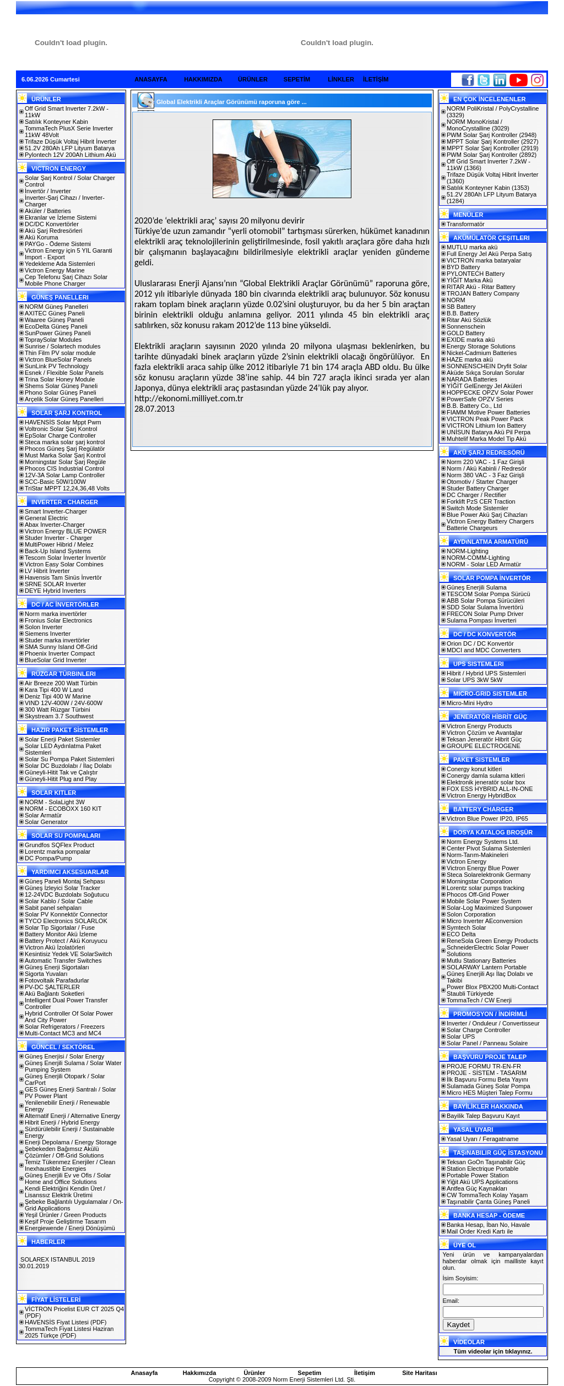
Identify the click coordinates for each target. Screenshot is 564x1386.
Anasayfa (144, 1372)
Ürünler (254, 1372)
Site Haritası (419, 1372)
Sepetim (310, 1372)
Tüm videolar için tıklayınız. (492, 1351)
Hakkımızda (199, 1372)
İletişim (364, 1372)
